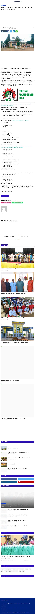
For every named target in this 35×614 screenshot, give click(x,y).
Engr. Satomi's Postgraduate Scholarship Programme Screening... (19, 457)
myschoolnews (3, 569)
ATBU (13, 571)
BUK (8, 569)
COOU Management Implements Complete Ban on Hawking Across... (14, 342)
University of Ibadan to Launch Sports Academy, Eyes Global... (18, 525)
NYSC (18, 569)
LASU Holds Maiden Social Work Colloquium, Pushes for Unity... (13, 317)
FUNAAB (26, 569)
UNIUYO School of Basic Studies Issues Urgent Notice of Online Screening (17, 236)
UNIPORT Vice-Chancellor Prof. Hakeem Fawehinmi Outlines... (16, 556)
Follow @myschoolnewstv (16, 200)
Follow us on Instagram (6, 202)
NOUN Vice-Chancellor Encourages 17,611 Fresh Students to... (18, 468)
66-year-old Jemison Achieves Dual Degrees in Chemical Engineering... (18, 603)
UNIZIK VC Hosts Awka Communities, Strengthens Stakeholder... (13, 293)
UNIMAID (22, 569)
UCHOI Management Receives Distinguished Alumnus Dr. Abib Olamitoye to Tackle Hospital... (17, 240)
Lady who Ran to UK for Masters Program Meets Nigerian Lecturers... (18, 612)
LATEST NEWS (3, 5)
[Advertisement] (17, 18)
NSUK (17, 571)
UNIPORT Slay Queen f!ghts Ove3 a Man (9, 220)
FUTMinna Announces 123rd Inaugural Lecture (20, 120)
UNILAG (12, 569)
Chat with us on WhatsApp (18, 202)
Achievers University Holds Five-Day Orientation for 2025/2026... (18, 452)
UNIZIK (23, 571)
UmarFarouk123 (9, 448)
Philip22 (2, 270)
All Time (28, 443)
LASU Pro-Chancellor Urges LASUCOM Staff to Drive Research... (13, 418)
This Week (6, 443)
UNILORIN (5, 571)
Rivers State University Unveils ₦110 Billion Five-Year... (17, 520)
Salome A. (3, 27)
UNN (30, 569)
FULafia (10, 571)
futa (20, 571)
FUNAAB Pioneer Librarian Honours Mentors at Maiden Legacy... (13, 268)
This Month (17, 443)
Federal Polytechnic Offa (8, 191)
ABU (2, 571)
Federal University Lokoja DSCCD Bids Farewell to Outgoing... (18, 509)
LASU (15, 569)
